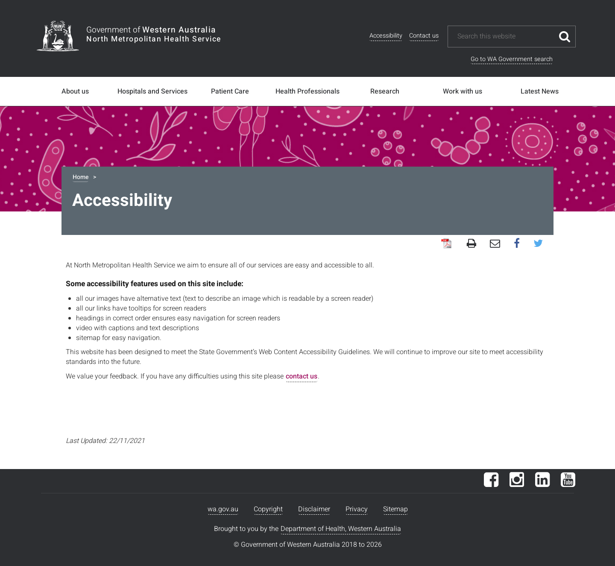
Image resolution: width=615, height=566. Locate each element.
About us (75, 91)
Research (384, 91)
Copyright (268, 509)
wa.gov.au (223, 509)
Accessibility (385, 35)
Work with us (462, 91)
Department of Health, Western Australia (341, 529)
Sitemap (395, 509)
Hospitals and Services (152, 91)
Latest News (540, 91)
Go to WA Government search (512, 59)
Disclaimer (314, 509)
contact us (301, 376)
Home (80, 177)
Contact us (424, 35)
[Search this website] (505, 36)
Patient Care (230, 91)
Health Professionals (307, 91)
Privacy (357, 509)
